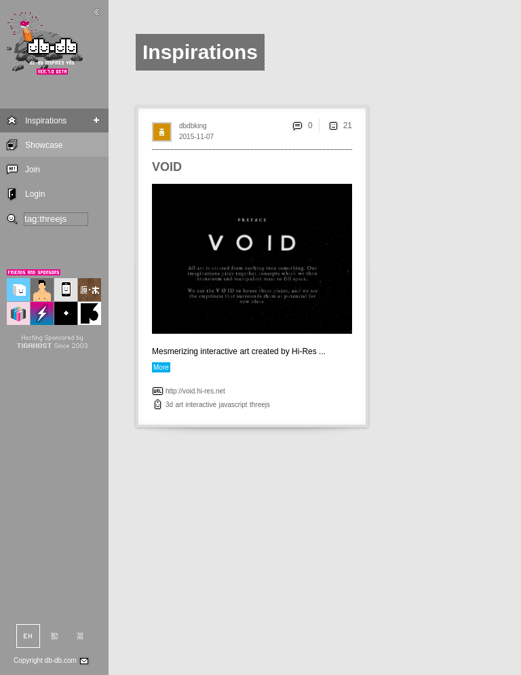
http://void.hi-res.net (195, 391)
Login (35, 194)
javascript (232, 404)
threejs (260, 404)
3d (169, 404)
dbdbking (193, 126)
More (161, 367)
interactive (200, 404)
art (179, 404)
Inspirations (45, 121)
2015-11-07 (196, 136)
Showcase (43, 145)
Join (32, 169)
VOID (167, 167)
